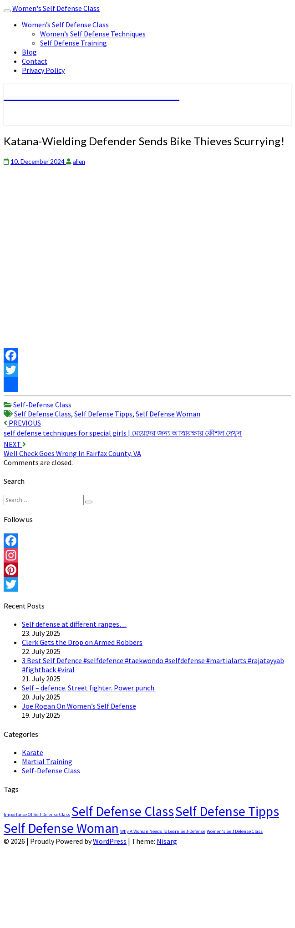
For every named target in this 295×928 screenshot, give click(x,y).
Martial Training (47, 761)
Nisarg (167, 841)
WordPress (110, 841)
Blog (29, 51)
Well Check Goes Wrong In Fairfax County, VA (72, 449)
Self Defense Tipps (103, 413)
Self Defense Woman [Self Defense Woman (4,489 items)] (61, 828)
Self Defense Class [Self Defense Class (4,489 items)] (122, 811)
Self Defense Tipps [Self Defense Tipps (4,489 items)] (227, 811)
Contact (34, 61)
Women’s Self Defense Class (65, 24)
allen (79, 161)
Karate (32, 752)
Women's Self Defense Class (56, 8)
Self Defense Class (42, 413)
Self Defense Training (73, 42)
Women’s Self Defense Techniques (93, 33)
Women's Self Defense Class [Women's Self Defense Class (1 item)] (235, 831)
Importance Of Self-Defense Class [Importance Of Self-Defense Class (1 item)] (37, 814)
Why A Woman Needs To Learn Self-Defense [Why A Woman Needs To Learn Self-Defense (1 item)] (162, 831)
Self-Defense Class (42, 404)
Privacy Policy (43, 70)
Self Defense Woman (168, 413)
